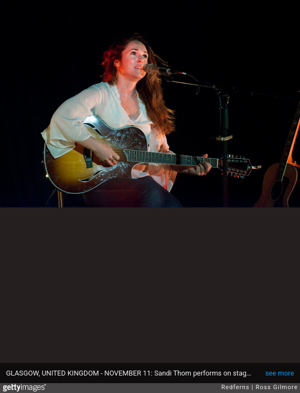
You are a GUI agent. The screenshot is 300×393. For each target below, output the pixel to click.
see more (279, 373)
